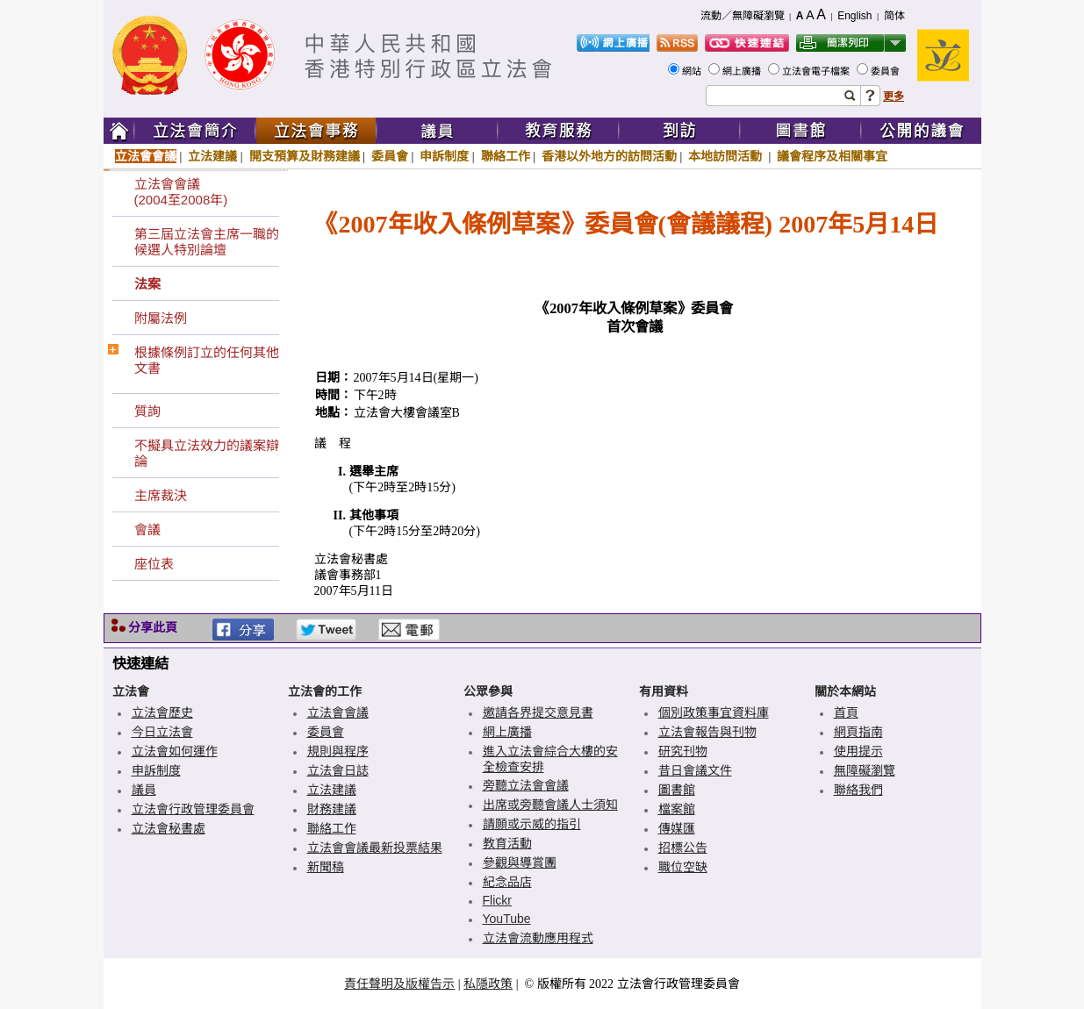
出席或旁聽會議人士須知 (550, 805)
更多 (893, 96)
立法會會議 (145, 156)
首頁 (846, 712)
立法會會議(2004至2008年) (181, 191)
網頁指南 (858, 732)
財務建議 (331, 809)
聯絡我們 (858, 790)
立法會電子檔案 (817, 71)
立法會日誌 (338, 770)
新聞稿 (325, 867)
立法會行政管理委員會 (193, 809)
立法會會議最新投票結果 (374, 848)
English (854, 16)
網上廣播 (743, 71)
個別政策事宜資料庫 (713, 712)
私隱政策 (488, 984)
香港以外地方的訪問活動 (609, 156)
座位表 (154, 563)
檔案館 (676, 809)
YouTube (507, 919)
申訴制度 (444, 156)
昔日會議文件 (695, 770)
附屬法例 (160, 318)
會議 (147, 529)
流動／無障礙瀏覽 (742, 16)
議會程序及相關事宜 (832, 156)
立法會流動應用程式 (538, 938)
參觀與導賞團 (519, 862)
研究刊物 (682, 751)
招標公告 (682, 848)
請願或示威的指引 (532, 824)
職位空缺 (682, 867)
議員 (144, 790)
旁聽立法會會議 (526, 785)
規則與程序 (338, 751)
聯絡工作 (505, 156)
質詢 (147, 411)
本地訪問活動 (726, 156)
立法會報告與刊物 (707, 732)
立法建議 (212, 156)
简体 (894, 16)
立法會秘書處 (168, 828)
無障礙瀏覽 (864, 770)
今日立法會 (162, 732)
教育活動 (507, 843)
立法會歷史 (162, 712)
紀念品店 (507, 882)
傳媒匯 (676, 828)
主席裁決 (160, 495)
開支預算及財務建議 (304, 156)
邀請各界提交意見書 (538, 712)
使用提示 (858, 751)
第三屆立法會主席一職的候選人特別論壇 (206, 241)
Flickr (497, 900)
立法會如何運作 (175, 751)
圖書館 (676, 790)
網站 (693, 71)
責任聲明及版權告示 (399, 984)
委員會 (886, 71)
